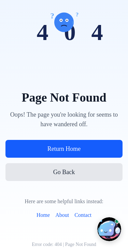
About (62, 215)
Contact (82, 215)
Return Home (64, 148)
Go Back (64, 172)
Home (43, 215)
